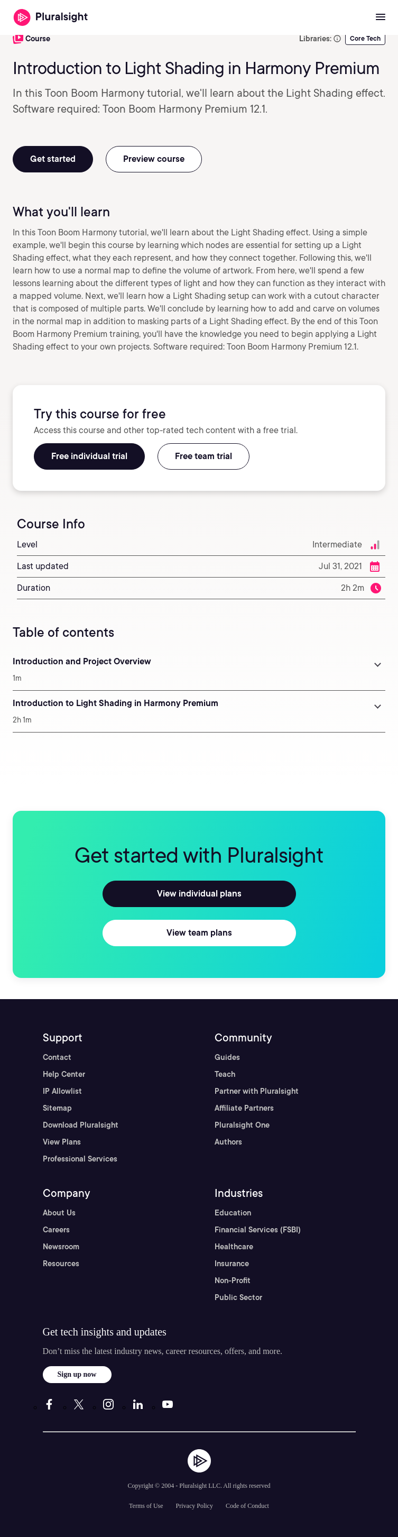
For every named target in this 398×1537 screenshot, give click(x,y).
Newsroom (61, 1246)
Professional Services (80, 1159)
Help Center (64, 1074)
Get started (53, 159)
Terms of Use (146, 1505)
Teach (225, 1074)
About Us (59, 1213)
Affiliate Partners (244, 1108)
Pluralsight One (242, 1125)
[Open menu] (380, 17)
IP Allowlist (62, 1091)
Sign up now (77, 1374)
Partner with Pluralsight (257, 1091)
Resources (61, 1263)
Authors (228, 1142)
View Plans (62, 1142)
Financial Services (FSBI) (258, 1229)
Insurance (232, 1263)
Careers (56, 1229)
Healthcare (234, 1246)
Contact (57, 1057)
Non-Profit (233, 1280)
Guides (227, 1057)
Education (233, 1213)
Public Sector (238, 1297)
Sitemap (57, 1108)
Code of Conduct (247, 1505)
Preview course (153, 159)
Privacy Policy (194, 1505)
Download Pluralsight (80, 1125)
